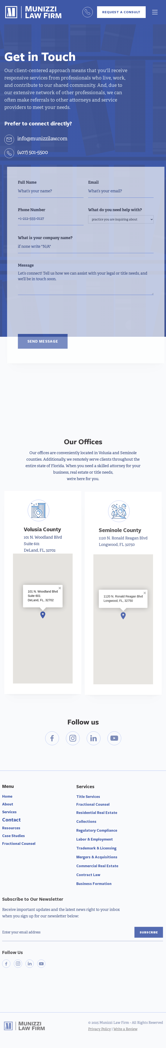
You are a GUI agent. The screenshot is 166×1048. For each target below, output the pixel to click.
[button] (155, 12)
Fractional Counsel (18, 844)
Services (9, 813)
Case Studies (13, 837)
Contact (11, 821)
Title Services (88, 800)
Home (7, 797)
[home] (33, 12)
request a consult (121, 12)
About (7, 805)
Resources (11, 829)
